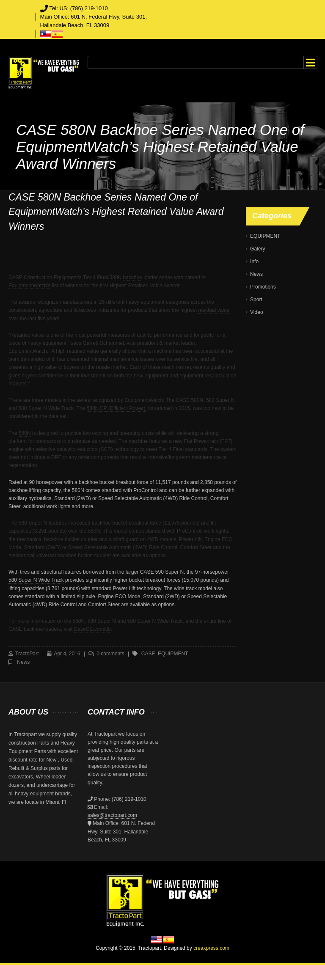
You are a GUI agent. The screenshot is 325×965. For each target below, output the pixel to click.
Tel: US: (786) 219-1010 (79, 8)
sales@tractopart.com (112, 815)
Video (256, 312)
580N (25, 433)
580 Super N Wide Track (36, 580)
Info (254, 261)
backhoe (132, 277)
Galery (257, 249)
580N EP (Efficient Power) (116, 408)
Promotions (263, 287)
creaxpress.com (211, 948)
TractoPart (27, 654)
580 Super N (33, 523)
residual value (213, 310)
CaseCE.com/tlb (92, 629)
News (23, 662)
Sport (256, 299)
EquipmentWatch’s (29, 286)
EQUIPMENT (265, 236)
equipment (173, 654)
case (148, 654)
